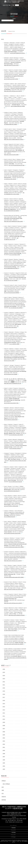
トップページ (13, 825)
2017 (4, 697)
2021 (4, 684)
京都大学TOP (6, 5)
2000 (4, 750)
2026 (4, 669)
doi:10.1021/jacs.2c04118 (15, 448)
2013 (4, 710)
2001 (4, 747)
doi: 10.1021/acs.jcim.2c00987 (11, 280)
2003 (4, 741)
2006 (4, 731)
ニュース (14, 830)
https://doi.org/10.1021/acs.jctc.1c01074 (13, 560)
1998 (4, 753)
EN (13, 5)
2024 (4, 675)
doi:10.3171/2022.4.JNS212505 (11, 506)
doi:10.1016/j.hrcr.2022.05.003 (11, 419)
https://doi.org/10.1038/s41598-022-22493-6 (14, 139)
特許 (3, 793)
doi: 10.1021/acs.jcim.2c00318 (16, 307)
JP (17, 5)
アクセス (14, 837)
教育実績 (4, 799)
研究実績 (14, 832)
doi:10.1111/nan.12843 (9, 360)
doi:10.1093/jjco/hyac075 (9, 516)
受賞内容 (4, 796)
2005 (4, 734)
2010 (4, 719)
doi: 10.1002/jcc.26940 (14, 344)
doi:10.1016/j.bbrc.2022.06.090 (16, 434)
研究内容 (14, 827)
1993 (4, 769)
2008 (4, 725)
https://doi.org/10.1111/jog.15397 (11, 154)
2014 (4, 706)
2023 (4, 678)
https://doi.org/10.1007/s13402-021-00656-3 (14, 644)
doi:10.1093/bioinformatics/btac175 (12, 490)
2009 (4, 722)
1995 (4, 763)
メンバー (14, 834)
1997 (4, 756)
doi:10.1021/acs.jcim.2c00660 (10, 374)
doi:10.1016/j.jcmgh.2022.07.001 (11, 403)
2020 (4, 688)
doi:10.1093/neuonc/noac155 (15, 481)
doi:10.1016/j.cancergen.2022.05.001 (12, 533)
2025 (4, 672)
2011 (4, 716)
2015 (4, 703)
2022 (4, 681)
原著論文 (4, 780)
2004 (4, 738)
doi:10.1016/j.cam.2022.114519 (11, 79)
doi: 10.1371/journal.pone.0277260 (16, 165)
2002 (4, 744)
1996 (4, 759)
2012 (4, 713)
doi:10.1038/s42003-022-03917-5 (11, 268)
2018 (4, 694)
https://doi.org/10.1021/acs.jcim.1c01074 (13, 603)
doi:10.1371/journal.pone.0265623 (11, 292)
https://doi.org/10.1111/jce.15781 (11, 65)
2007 (4, 728)
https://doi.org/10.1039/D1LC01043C (17, 615)
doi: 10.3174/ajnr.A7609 (14, 254)
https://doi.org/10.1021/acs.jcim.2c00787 (13, 91)
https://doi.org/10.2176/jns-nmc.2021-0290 (13, 589)
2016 (4, 700)
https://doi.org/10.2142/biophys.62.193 (12, 383)
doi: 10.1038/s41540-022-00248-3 (11, 210)
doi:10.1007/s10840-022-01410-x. (17, 53)
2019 (4, 691)
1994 (4, 766)
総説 (3, 787)
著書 (3, 790)
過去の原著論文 (6, 784)
